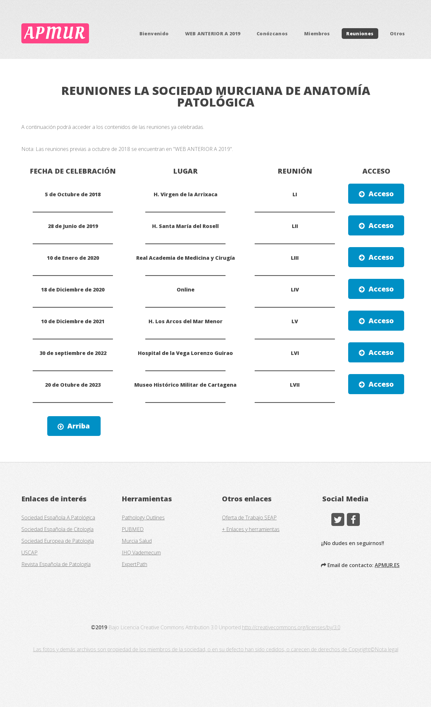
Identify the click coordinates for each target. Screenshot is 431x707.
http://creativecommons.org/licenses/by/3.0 (291, 627)
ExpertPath (134, 564)
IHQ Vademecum (141, 552)
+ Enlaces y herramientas (251, 529)
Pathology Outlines (143, 517)
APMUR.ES (387, 565)
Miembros (317, 33)
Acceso (381, 193)
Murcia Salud (137, 540)
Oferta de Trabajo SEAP (249, 517)
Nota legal (386, 649)
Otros (397, 33)
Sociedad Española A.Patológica (58, 517)
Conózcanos (272, 33)
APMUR (55, 33)
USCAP (29, 552)
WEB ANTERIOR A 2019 (212, 33)
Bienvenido (154, 33)
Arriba (78, 425)
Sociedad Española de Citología (57, 529)
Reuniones (359, 33)
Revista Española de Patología (56, 564)
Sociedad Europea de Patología (57, 540)
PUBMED (133, 529)
